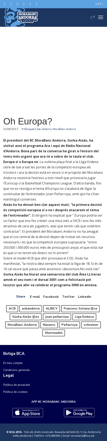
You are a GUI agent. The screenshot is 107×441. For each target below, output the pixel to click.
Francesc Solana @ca (80, 308)
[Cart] (90, 17)
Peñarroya (69, 325)
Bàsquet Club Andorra (38, 129)
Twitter (68, 296)
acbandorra (31, 308)
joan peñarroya (57, 316)
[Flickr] (30, 4)
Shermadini (53, 333)
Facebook (51, 296)
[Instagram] (17, 4)
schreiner (91, 325)
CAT (98, 4)
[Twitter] (4, 4)
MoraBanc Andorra (64, 129)
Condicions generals (16, 370)
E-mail (35, 296)
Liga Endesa (84, 316)
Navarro (49, 325)
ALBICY (52, 308)
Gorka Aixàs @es (25, 316)
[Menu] (99, 17)
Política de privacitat (16, 385)
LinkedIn (84, 296)
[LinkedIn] (24, 4)
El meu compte (13, 363)
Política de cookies (15, 392)
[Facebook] (11, 4)
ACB (12, 308)
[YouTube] (36, 4)
